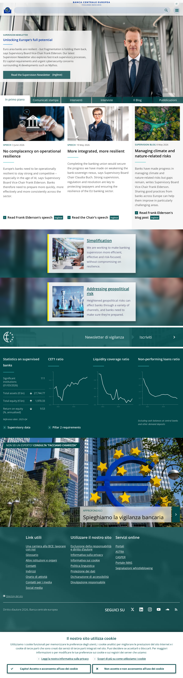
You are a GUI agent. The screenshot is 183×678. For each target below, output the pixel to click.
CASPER (121, 557)
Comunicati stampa (45, 100)
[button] (176, 3)
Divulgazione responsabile (88, 582)
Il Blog (137, 100)
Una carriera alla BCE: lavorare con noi (46, 547)
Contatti (31, 566)
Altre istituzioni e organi (41, 560)
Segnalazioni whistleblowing (134, 568)
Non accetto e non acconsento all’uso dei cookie (134, 668)
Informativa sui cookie (85, 560)
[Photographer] (179, 92)
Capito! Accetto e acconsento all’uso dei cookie (49, 668)
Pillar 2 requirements (66, 427)
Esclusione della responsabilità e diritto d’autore (91, 547)
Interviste (107, 100)
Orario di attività (36, 577)
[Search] (90, 10)
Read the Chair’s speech (90, 217)
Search (166, 10)
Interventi (76, 100)
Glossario (32, 555)
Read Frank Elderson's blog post (154, 215)
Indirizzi (31, 571)
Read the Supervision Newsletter (30, 75)
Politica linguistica (82, 566)
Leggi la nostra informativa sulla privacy (65, 658)
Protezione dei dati (83, 571)
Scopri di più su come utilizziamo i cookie (121, 658)
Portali (120, 546)
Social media (34, 588)
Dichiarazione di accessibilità (90, 577)
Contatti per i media (39, 582)
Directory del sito (14, 596)
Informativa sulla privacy (87, 555)
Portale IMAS (124, 562)
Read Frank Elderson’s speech (29, 217)
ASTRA (120, 552)
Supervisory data (18, 427)
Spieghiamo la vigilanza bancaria (125, 515)
